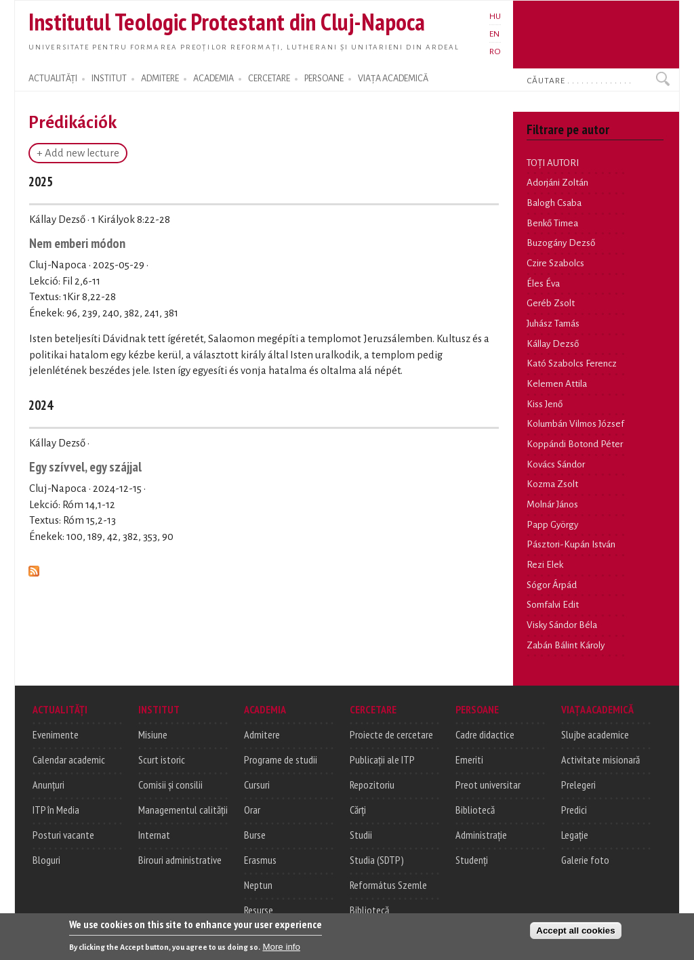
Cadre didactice (484, 734)
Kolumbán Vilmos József (575, 424)
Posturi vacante (63, 834)
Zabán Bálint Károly (566, 645)
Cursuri (257, 784)
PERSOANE (324, 78)
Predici (574, 809)
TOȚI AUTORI (553, 163)
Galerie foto (585, 860)
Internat (154, 834)
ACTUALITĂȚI (52, 78)
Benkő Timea (552, 223)
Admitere (262, 734)
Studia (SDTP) (377, 860)
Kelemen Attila (557, 384)
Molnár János (552, 504)
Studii (361, 834)
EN (494, 34)
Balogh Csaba (554, 203)
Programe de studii (280, 759)
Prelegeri (578, 784)
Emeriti (469, 759)
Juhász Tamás (553, 323)
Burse (255, 834)
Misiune (152, 734)
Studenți (471, 860)
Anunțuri (48, 784)
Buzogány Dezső (561, 243)
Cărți (358, 809)
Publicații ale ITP (382, 759)
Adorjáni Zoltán (557, 183)
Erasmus (260, 860)
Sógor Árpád (552, 585)
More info (281, 951)
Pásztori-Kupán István (571, 544)
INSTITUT (109, 78)
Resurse (258, 910)
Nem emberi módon (77, 242)
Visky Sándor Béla (562, 625)
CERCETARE (269, 78)
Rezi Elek (545, 565)
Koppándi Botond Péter (575, 444)
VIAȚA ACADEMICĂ (393, 78)
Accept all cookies (575, 935)
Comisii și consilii (170, 784)
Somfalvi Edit (553, 605)
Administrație (481, 834)
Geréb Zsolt (551, 303)
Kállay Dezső (553, 344)
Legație (574, 834)
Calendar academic (69, 759)
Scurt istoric (161, 759)
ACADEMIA (213, 78)
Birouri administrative (180, 860)
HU (495, 16)
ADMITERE (160, 78)
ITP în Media (56, 809)
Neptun (258, 885)
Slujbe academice (595, 734)
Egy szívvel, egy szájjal (85, 466)
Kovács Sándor (556, 464)
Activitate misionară (600, 759)
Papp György (552, 525)
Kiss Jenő (545, 404)
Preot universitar (487, 784)
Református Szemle (388, 885)
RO (495, 51)
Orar (252, 809)
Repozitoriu (372, 784)
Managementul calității (183, 809)
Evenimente (56, 734)
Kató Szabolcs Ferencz (572, 363)
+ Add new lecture (78, 153)
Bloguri (46, 860)
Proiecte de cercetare (391, 734)
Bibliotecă (369, 910)
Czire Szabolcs (555, 263)
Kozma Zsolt (552, 484)
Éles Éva (543, 283)
